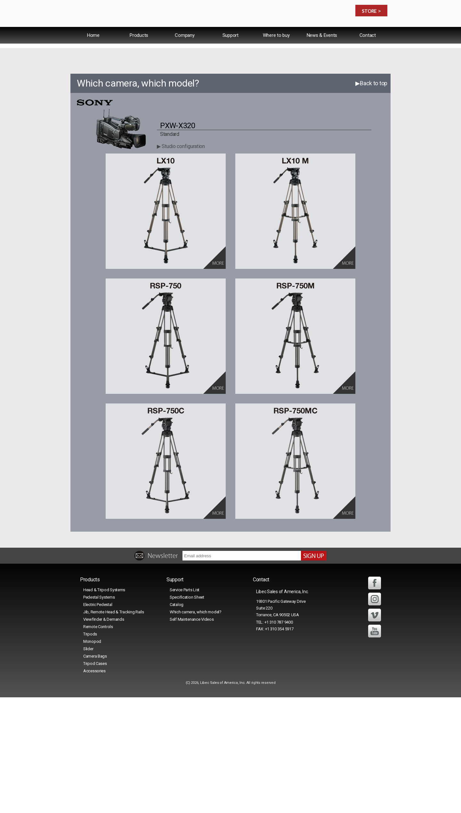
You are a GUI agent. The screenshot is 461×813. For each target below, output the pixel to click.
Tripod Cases (95, 779)
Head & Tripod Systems (104, 705)
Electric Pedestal (97, 720)
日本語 (376, 33)
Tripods (90, 749)
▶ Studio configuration (181, 262)
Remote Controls (98, 742)
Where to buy (276, 49)
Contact (368, 49)
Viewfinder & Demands (103, 735)
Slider (88, 764)
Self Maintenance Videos (192, 735)
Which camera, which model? (196, 727)
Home (93, 49)
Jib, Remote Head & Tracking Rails (113, 727)
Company (184, 49)
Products (139, 49)
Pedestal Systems (99, 712)
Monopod (92, 757)
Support (230, 49)
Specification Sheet (187, 712)
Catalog (176, 720)
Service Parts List (184, 705)
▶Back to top (371, 198)
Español (333, 33)
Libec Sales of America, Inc (222, 798)
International (299, 33)
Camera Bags (95, 771)
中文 (357, 33)
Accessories (94, 786)
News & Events (322, 49)
